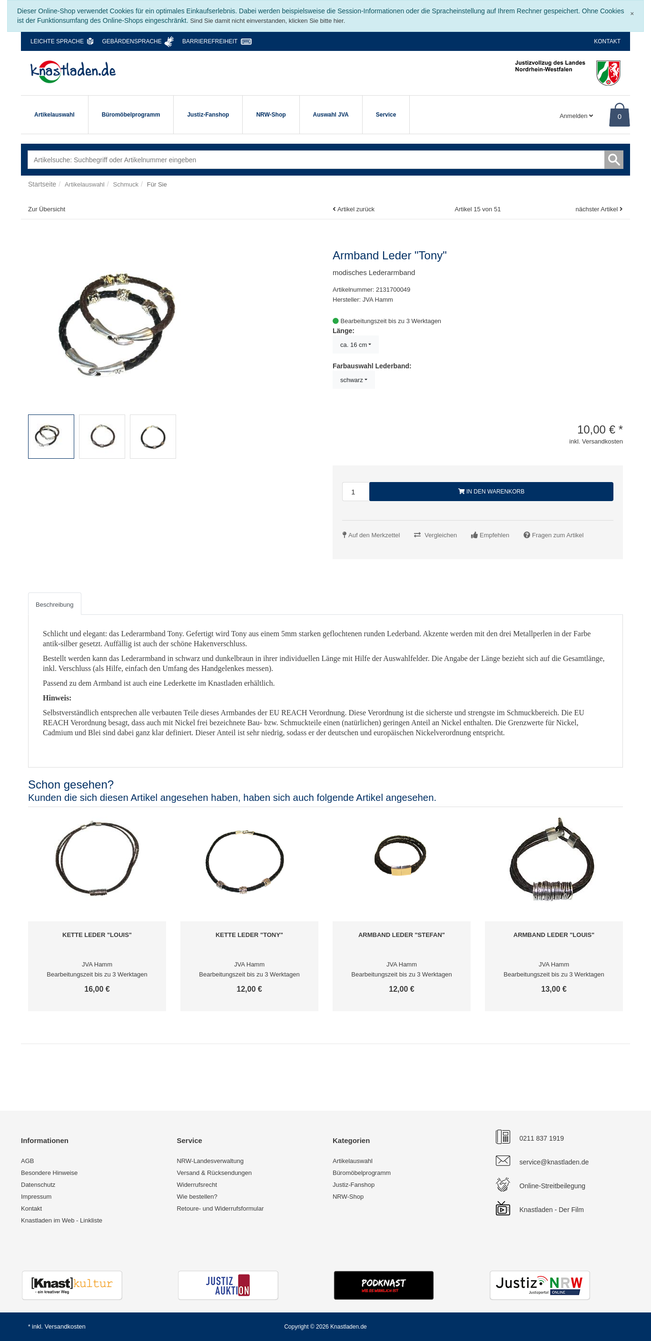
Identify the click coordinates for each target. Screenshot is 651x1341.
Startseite (42, 184)
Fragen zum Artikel (557, 535)
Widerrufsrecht (197, 1184)
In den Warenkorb (491, 491)
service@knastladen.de (554, 1162)
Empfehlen (494, 535)
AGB (27, 1160)
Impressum (36, 1196)
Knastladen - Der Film (552, 1209)
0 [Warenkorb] (619, 116)
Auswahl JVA (331, 114)
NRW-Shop (271, 114)
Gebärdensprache (131, 41)
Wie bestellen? (197, 1196)
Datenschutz (38, 1184)
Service (386, 114)
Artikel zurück (356, 209)
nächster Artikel (597, 209)
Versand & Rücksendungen (214, 1172)
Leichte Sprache (57, 41)
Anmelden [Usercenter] (576, 115)
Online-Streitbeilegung (553, 1186)
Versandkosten (65, 1326)
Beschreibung (55, 604)
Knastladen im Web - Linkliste (61, 1220)
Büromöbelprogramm (131, 114)
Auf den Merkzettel (374, 535)
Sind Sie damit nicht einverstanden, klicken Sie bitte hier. (267, 20)
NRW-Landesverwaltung (210, 1160)
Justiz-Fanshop (208, 114)
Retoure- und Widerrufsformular (220, 1208)
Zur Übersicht (46, 209)
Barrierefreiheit (209, 41)
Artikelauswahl (54, 114)
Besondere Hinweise (49, 1172)
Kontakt (607, 41)
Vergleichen (440, 535)
